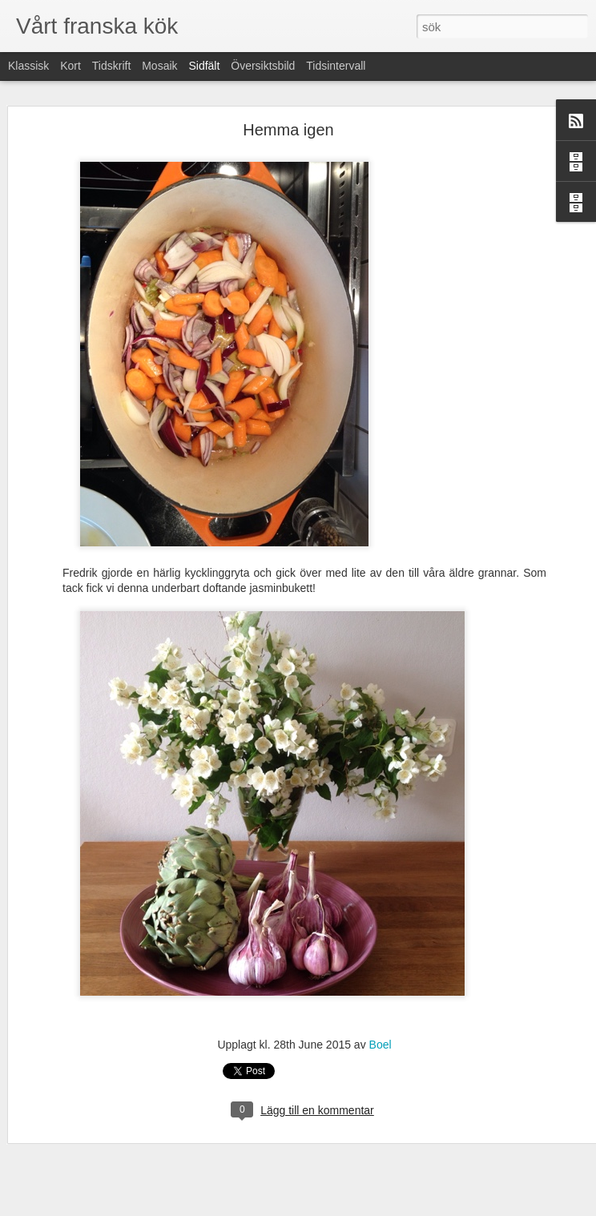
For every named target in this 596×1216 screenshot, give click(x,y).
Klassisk (28, 65)
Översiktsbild (263, 65)
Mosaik (159, 65)
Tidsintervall (335, 65)
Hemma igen (288, 130)
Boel (380, 1044)
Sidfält (203, 65)
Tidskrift (111, 65)
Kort (70, 65)
